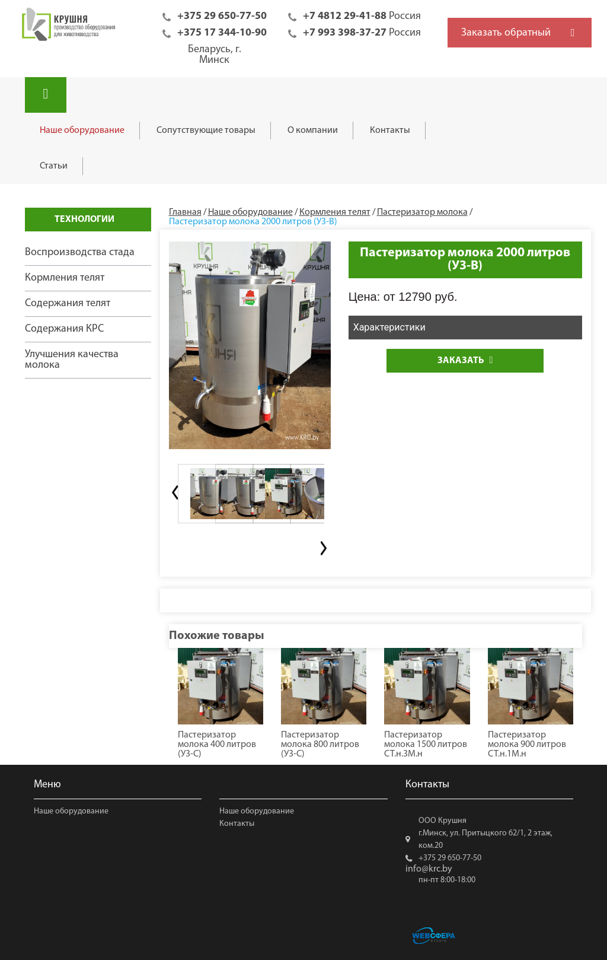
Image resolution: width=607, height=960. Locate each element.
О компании (312, 130)
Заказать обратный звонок (506, 37)
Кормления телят (64, 278)
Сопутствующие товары (205, 130)
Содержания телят (67, 303)
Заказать (465, 360)
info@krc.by (428, 869)
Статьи (54, 166)
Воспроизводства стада (80, 252)
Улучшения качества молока (72, 360)
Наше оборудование (82, 130)
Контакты (390, 130)
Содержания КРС (64, 329)
